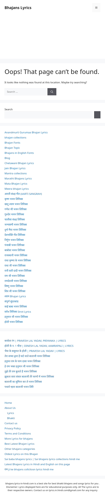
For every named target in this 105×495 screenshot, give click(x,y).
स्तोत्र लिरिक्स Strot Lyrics (18, 311)
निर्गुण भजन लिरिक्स (14, 240)
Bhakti (11, 418)
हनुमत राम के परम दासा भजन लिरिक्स (22, 361)
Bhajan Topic (12, 147)
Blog (7, 158)
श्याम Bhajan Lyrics (15, 296)
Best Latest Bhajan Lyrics (19, 443)
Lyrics (10, 413)
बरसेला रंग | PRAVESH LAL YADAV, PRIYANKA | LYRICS (35, 340)
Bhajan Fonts (12, 142)
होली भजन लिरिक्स (14, 322)
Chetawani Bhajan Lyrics (19, 163)
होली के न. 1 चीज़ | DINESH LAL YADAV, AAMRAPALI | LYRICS (39, 346)
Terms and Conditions (18, 433)
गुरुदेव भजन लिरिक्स (14, 214)
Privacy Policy (13, 428)
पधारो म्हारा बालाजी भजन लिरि (19, 386)
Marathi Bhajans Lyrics (18, 178)
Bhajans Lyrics (18, 7)
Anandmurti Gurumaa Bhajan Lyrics (26, 132)
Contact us (11, 423)
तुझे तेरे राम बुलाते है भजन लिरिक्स (21, 371)
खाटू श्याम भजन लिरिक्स (16, 204)
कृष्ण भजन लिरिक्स (14, 199)
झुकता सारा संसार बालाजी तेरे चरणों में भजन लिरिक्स (29, 376)
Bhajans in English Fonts (19, 153)
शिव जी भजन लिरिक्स (15, 291)
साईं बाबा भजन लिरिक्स (16, 306)
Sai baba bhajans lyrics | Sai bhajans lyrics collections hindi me (42, 459)
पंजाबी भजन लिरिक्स (14, 245)
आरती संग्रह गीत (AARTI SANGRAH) (23, 194)
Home (8, 402)
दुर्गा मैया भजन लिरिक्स (15, 229)
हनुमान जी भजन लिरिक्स (16, 316)
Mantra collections (16, 173)
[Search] (51, 91)
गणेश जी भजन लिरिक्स (16, 209)
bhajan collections (15, 137)
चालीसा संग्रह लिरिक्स (15, 219)
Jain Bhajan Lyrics (15, 168)
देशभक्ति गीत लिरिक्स (15, 235)
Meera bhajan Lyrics (17, 188)
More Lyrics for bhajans (19, 438)
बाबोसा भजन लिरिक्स (15, 250)
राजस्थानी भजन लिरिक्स (16, 255)
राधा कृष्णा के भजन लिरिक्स (18, 260)
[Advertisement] (52, 38)
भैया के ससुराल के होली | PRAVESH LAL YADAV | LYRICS (35, 351)
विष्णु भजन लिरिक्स (14, 286)
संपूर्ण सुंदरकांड (11, 301)
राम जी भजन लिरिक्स (15, 275)
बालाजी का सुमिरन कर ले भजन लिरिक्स (23, 381)
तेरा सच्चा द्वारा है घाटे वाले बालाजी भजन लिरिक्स (27, 356)
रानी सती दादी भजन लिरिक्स (18, 270)
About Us (10, 408)
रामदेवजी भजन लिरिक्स (16, 281)
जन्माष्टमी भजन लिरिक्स (16, 224)
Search (9, 109)
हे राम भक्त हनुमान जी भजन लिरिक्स (22, 366)
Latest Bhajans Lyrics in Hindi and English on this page (37, 464)
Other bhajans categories (20, 449)
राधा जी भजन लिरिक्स (15, 265)
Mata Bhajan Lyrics (16, 183)
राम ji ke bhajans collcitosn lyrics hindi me (29, 469)
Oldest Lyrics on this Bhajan (21, 454)
